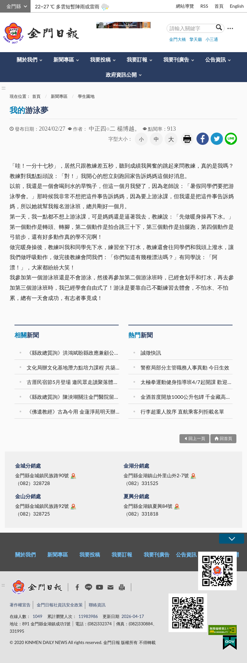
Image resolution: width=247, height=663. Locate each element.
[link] (203, 139)
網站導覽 (185, 6)
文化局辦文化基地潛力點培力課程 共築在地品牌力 (74, 367)
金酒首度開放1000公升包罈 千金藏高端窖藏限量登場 (187, 397)
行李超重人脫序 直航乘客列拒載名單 (182, 411)
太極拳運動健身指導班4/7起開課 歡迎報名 (187, 382)
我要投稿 (100, 59)
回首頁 (226, 438)
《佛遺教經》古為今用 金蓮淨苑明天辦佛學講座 (74, 411)
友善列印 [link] (187, 139)
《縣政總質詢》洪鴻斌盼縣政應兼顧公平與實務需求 (74, 353)
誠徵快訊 (151, 353)
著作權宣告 (20, 604)
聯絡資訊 (97, 604)
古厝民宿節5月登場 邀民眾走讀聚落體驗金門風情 (74, 382)
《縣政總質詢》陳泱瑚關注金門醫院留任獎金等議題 (74, 397)
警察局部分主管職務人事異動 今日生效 (185, 367)
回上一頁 (196, 438)
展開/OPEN (231, 539)
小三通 (212, 39)
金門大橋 (177, 39)
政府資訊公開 (121, 74)
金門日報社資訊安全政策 (60, 604)
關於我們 (27, 59)
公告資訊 (215, 59)
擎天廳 (195, 39)
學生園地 (86, 96)
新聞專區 (63, 59)
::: (3, 5)
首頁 (219, 6)
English (237, 6)
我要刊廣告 (176, 59)
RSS (204, 6)
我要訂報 (137, 59)
